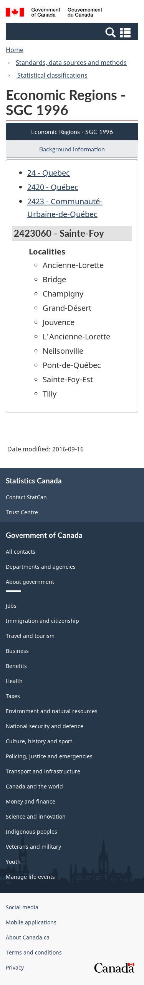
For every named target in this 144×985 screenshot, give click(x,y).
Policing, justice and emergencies (49, 756)
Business (17, 650)
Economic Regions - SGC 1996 (72, 131)
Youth (13, 861)
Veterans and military (33, 846)
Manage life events (30, 876)
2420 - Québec (52, 187)
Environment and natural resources (52, 711)
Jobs (11, 605)
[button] (73, 32)
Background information (72, 149)
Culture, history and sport (39, 741)
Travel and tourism (30, 635)
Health (14, 681)
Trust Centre (22, 512)
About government (30, 581)
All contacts (20, 551)
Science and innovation (36, 816)
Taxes (13, 696)
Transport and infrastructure (43, 771)
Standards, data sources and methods (71, 62)
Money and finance (30, 801)
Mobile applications (31, 922)
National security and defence (44, 726)
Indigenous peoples (31, 831)
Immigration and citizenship (42, 620)
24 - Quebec (48, 173)
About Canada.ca (28, 937)
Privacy (15, 967)
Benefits (16, 666)
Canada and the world (34, 786)
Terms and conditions (34, 952)
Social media (22, 907)
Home (14, 50)
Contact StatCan (26, 497)
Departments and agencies (41, 566)
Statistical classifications (52, 75)
